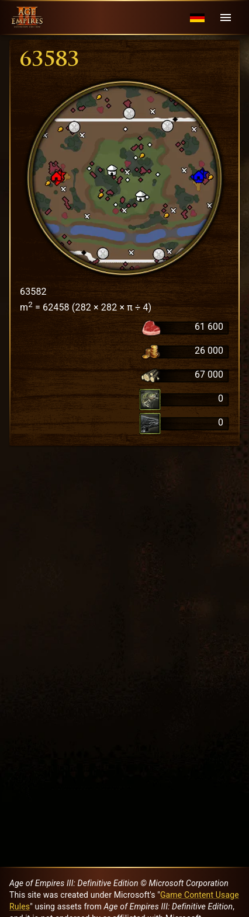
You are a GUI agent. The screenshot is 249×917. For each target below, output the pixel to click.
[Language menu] (197, 18)
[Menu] (226, 18)
